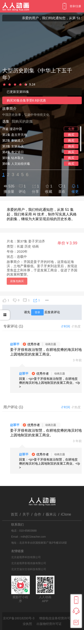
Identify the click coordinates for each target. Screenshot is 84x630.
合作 (37, 514)
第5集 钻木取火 (13, 158)
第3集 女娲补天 (13, 146)
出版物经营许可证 (49, 624)
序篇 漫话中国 (12, 129)
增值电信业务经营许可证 (56, 618)
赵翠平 (14, 344)
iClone (66, 514)
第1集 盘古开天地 (14, 134)
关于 (26, 514)
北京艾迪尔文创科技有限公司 (28, 569)
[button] (46, 300)
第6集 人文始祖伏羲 (16, 163)
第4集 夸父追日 (13, 152)
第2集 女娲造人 (13, 140)
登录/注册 (75, 6)
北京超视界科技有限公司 (26, 557)
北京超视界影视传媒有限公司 (28, 563)
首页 (14, 514)
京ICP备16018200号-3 (18, 618)
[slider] (42, 84)
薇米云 (51, 514)
